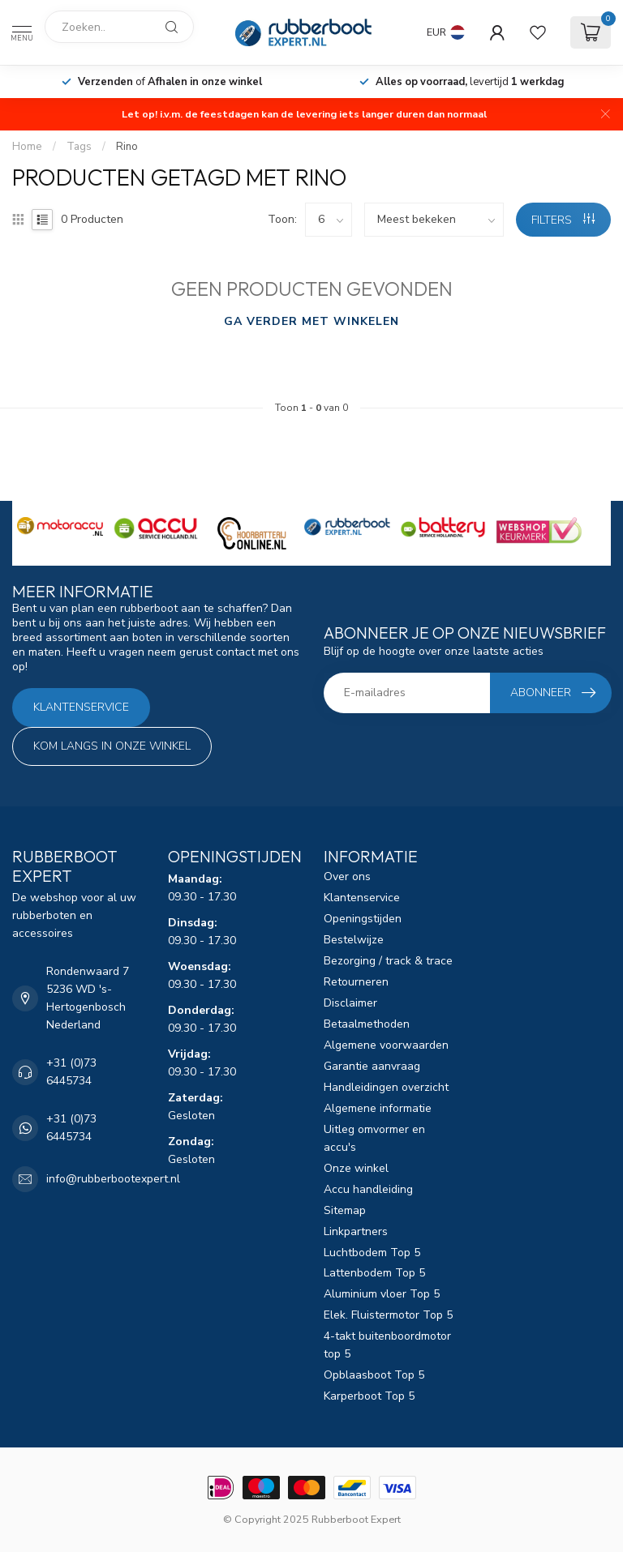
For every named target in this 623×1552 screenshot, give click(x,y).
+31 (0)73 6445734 (71, 1071)
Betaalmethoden (367, 1024)
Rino (127, 146)
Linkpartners (356, 1231)
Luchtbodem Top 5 (372, 1252)
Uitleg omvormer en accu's (374, 1138)
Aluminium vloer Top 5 (382, 1294)
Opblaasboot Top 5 (374, 1375)
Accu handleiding (368, 1189)
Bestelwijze (354, 939)
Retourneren (356, 982)
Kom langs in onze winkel (112, 746)
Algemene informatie (378, 1108)
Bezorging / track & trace (388, 960)
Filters (563, 220)
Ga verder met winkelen (311, 321)
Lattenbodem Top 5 (374, 1273)
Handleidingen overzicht (386, 1087)
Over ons (347, 876)
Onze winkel (356, 1168)
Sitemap (345, 1210)
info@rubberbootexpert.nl (113, 1178)
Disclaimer (350, 1003)
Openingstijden (363, 918)
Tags (79, 146)
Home (27, 146)
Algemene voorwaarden (386, 1045)
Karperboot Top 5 (369, 1396)
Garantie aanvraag (372, 1066)
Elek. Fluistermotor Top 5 (388, 1315)
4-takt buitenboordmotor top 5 (387, 1345)
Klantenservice (81, 707)
